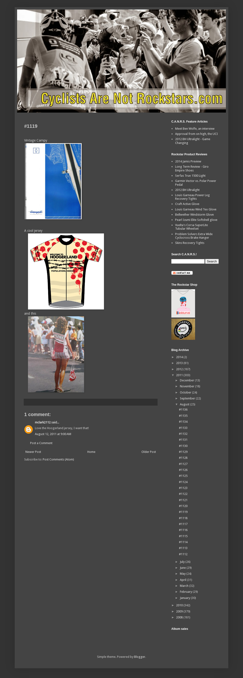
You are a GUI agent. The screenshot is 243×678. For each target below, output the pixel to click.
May (183, 573)
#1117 (183, 524)
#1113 (183, 548)
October (186, 392)
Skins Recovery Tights (189, 243)
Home (91, 452)
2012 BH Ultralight (187, 190)
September (188, 398)
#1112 (183, 554)
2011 (179, 375)
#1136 (183, 409)
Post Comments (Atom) (58, 459)
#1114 (183, 542)
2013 (179, 363)
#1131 (183, 439)
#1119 (183, 512)
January (185, 598)
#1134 (183, 421)
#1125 (183, 476)
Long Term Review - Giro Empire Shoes (192, 168)
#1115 (183, 536)
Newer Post (33, 452)
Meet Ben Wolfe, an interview (195, 128)
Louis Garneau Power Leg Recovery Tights (192, 197)
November (187, 386)
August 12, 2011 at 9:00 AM (53, 434)
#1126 (183, 470)
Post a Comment (41, 443)
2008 (179, 617)
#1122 (183, 494)
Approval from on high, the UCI (196, 134)
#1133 (183, 428)
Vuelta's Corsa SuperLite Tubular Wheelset (191, 227)
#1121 (183, 500)
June (183, 567)
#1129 (183, 452)
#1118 (183, 518)
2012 (179, 369)
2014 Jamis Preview (188, 161)
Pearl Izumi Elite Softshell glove (196, 220)
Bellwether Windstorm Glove (194, 214)
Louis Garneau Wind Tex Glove (195, 209)
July (182, 562)
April (183, 580)
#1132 (183, 434)
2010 (179, 605)
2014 (179, 357)
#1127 (183, 464)
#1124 (183, 482)
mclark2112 (43, 422)
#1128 (183, 458)
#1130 (183, 446)
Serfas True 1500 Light (190, 175)
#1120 (183, 506)
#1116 (183, 530)
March (184, 586)
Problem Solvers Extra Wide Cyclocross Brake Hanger (194, 236)
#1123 (183, 488)
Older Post (148, 452)
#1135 (183, 415)
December (187, 380)
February (186, 591)
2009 (179, 611)
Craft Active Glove (187, 204)
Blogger (139, 657)
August (185, 404)
